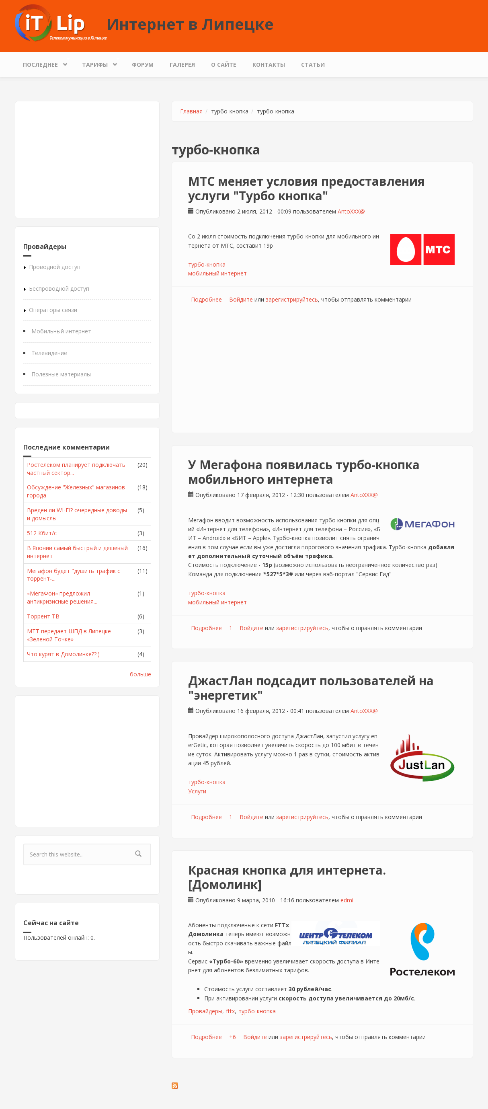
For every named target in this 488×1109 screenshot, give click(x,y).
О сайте (223, 64)
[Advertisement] (87, 159)
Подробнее (206, 299)
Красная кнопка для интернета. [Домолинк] (287, 877)
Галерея (182, 64)
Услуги (197, 791)
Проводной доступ (54, 267)
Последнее (42, 62)
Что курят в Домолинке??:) (63, 654)
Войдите (241, 299)
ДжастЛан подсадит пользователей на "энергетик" (311, 687)
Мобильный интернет (61, 331)
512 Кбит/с (42, 533)
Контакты (268, 64)
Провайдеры (205, 1011)
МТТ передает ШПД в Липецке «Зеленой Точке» (69, 635)
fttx (230, 1011)
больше (140, 674)
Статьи (313, 64)
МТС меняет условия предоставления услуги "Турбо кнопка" (306, 188)
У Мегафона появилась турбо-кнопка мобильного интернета (304, 471)
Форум (143, 64)
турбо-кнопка (207, 264)
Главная (191, 111)
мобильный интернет (217, 273)
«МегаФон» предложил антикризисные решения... (62, 597)
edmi (346, 900)
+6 (232, 1037)
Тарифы (97, 62)
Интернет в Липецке (190, 23)
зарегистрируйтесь (292, 299)
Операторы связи (53, 310)
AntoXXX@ (351, 211)
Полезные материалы (61, 374)
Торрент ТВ (43, 616)
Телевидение (49, 353)
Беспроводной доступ (59, 288)
